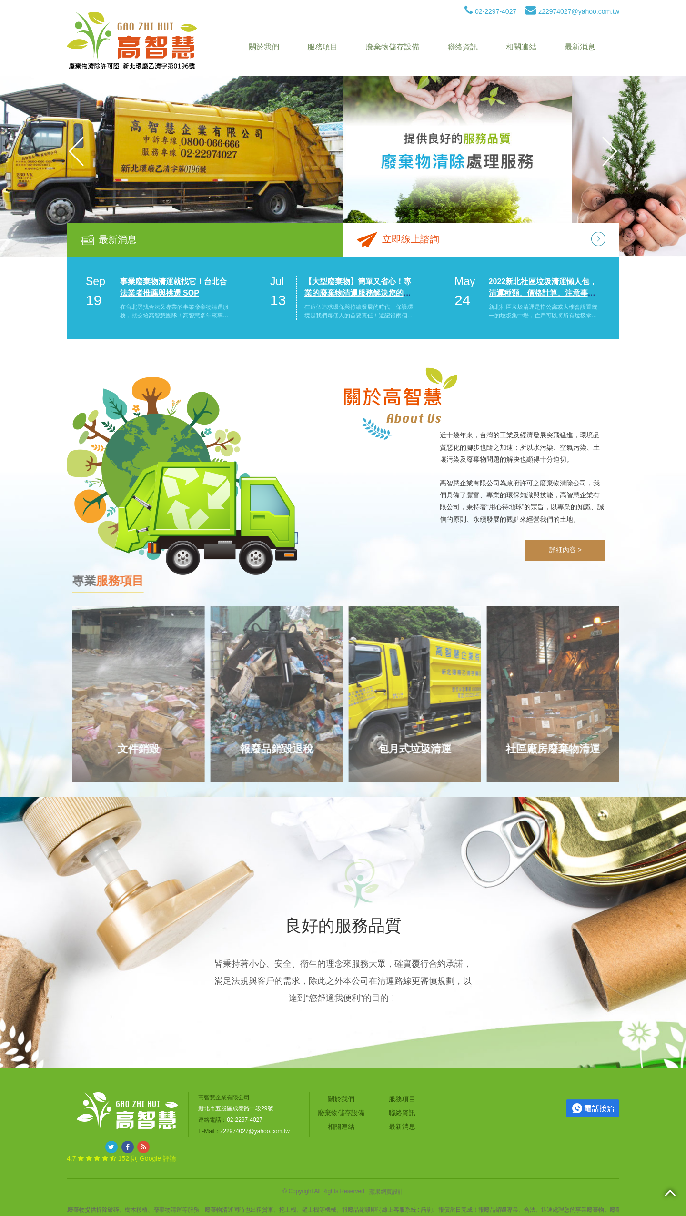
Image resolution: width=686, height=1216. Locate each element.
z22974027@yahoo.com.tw (572, 11)
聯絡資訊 (462, 47)
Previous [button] (76, 151)
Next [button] (609, 151)
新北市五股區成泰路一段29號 (235, 1108)
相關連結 (521, 47)
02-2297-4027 (490, 11)
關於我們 (264, 47)
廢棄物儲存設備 (392, 47)
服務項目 (322, 47)
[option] (343, 151)
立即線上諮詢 (410, 239)
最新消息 (580, 47)
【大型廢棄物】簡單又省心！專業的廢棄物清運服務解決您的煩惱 (357, 292)
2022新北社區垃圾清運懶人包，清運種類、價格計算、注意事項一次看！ (543, 292)
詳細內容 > (565, 550)
